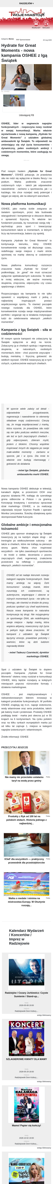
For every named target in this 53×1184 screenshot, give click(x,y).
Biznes (11, 39)
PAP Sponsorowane (23, 40)
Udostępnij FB (26, 115)
